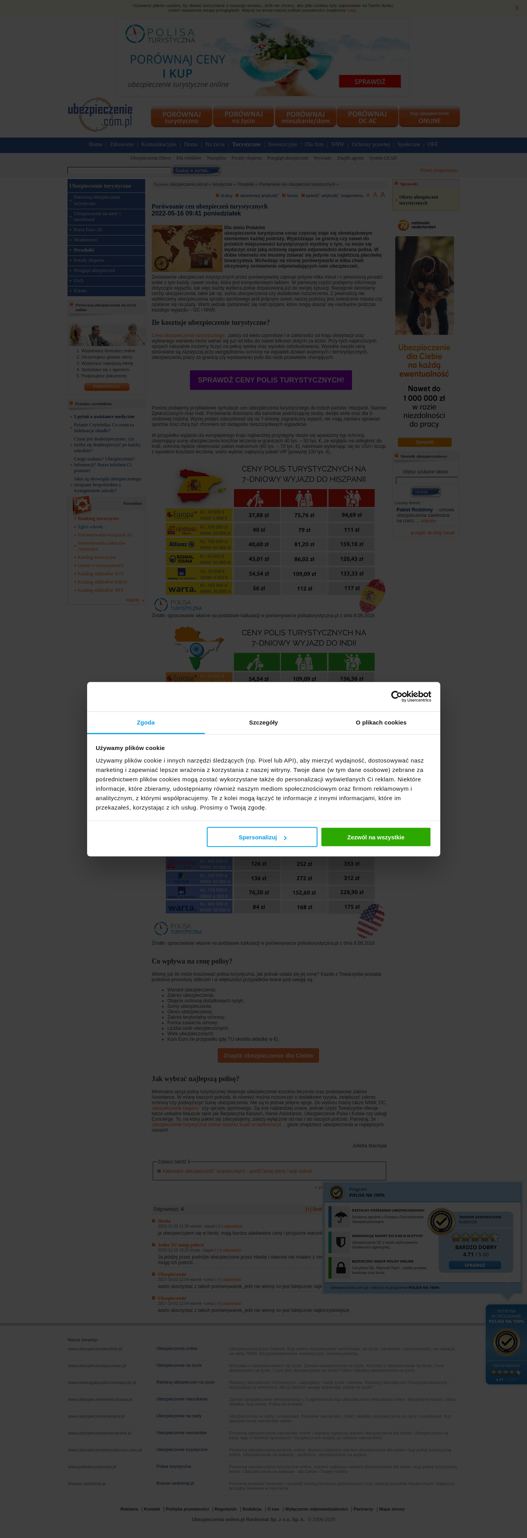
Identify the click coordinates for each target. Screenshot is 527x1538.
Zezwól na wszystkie (376, 837)
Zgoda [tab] (146, 722)
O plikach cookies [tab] (381, 722)
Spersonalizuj (262, 837)
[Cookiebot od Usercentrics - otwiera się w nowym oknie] (397, 697)
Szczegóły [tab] (263, 722)
